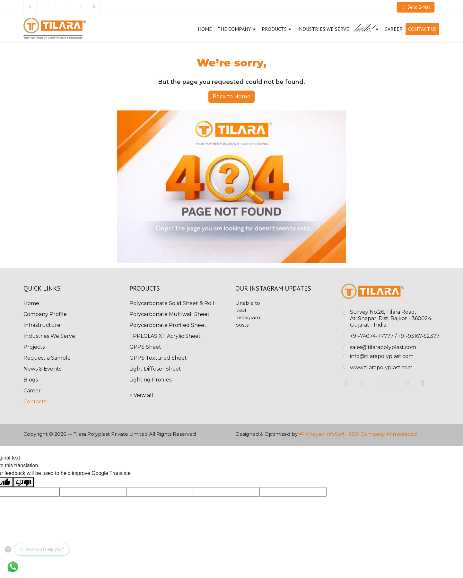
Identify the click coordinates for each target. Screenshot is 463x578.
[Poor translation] (23, 482)
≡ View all (141, 395)
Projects (34, 347)
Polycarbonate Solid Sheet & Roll (171, 303)
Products (277, 29)
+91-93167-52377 (419, 336)
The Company (236, 29)
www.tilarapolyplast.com (381, 367)
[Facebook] (29, 7)
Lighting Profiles (150, 380)
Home (205, 29)
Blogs (30, 380)
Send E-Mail (416, 7)
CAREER (394, 29)
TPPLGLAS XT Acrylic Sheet (165, 336)
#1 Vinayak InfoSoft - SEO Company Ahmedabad (358, 434)
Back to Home (231, 96)
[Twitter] (42, 7)
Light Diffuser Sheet (155, 369)
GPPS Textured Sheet (158, 358)
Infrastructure (41, 325)
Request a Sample (47, 358)
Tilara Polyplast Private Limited (111, 434)
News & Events (42, 369)
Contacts (34, 401)
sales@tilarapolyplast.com (383, 347)
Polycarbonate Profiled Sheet (167, 325)
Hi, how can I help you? (41, 549)
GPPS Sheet (145, 347)
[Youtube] (94, 7)
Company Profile (45, 314)
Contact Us (422, 29)
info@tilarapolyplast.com (382, 356)
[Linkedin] (55, 7)
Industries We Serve (323, 29)
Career (32, 391)
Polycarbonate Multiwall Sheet (169, 314)
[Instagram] (68, 7)
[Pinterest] (81, 7)
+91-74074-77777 (372, 336)
